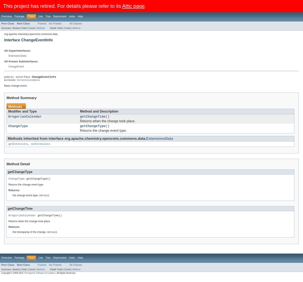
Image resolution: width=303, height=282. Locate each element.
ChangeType (18, 128)
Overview (6, 16)
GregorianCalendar (25, 118)
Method (41, 28)
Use (40, 16)
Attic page (133, 6)
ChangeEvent (16, 66)
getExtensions (18, 147)
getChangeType (93, 128)
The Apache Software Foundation (40, 278)
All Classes (75, 23)
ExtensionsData (17, 55)
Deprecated (59, 16)
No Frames (55, 23)
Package (19, 16)
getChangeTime (93, 118)
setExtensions (40, 147)
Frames (42, 23)
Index (72, 16)
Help (80, 16)
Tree (48, 16)
